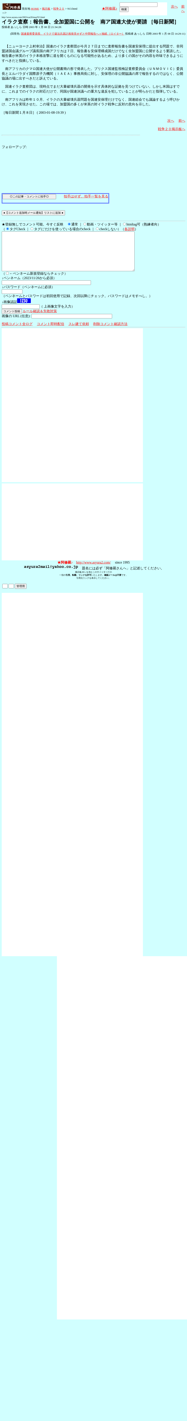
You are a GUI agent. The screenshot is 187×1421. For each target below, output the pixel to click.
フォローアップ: (14, 147)
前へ (181, 120)
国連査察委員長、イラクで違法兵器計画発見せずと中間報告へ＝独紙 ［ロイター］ (73, 33)
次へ (174, 6)
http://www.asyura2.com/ (93, 570)
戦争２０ (58, 8)
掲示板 (46, 8)
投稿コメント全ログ (17, 331)
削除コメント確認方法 (110, 331)
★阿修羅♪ (109, 8)
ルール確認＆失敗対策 (40, 319)
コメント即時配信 (50, 331)
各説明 (129, 229)
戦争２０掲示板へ (171, 129)
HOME (35, 8)
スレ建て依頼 (78, 331)
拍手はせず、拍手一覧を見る (86, 196)
